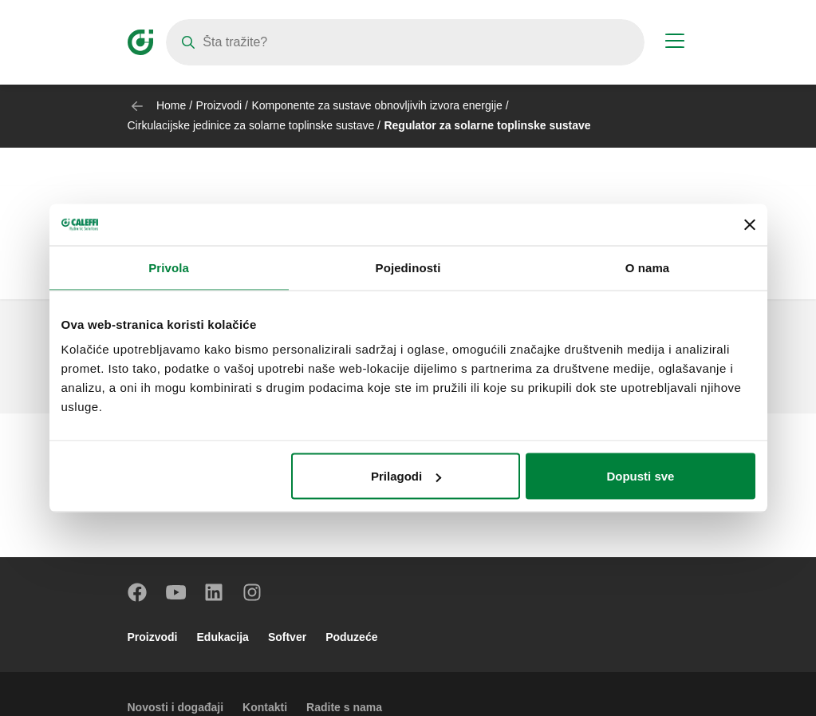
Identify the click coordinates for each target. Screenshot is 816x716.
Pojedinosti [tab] (408, 267)
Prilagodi (406, 476)
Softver (287, 637)
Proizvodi (219, 105)
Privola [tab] (168, 267)
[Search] (405, 42)
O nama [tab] (647, 267)
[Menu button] (674, 43)
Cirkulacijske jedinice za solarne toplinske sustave (251, 125)
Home (171, 105)
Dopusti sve (640, 476)
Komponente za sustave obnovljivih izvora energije (376, 105)
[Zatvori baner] (749, 224)
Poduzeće (351, 637)
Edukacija (223, 637)
